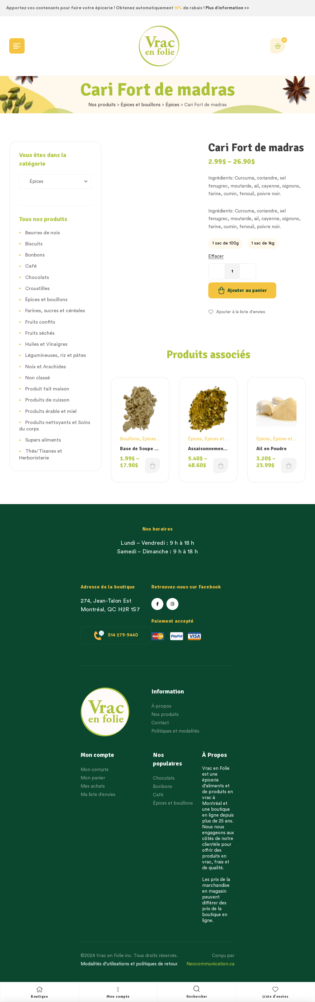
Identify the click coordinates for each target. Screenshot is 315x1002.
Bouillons (129, 439)
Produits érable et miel (51, 411)
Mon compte (118, 996)
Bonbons (35, 255)
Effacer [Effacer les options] (216, 256)
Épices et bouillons (141, 105)
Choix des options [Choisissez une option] (152, 465)
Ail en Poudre (271, 449)
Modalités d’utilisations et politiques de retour (129, 964)
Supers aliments (43, 440)
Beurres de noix (42, 232)
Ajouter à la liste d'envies (240, 312)
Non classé (37, 377)
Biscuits (33, 243)
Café (31, 266)
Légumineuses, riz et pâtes (55, 355)
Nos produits (102, 105)
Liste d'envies (275, 996)
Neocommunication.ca (210, 964)
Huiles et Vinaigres (46, 344)
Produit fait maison (47, 388)
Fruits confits (40, 322)
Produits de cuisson (47, 400)
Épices (172, 105)
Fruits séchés (39, 333)
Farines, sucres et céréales (55, 310)
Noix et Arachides (45, 366)
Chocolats (37, 277)
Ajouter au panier (247, 290)
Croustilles (37, 288)
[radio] (225, 243)
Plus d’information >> (227, 8)
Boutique (39, 996)
